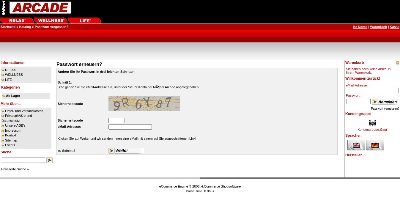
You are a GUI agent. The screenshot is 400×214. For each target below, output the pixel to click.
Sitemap (11, 140)
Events (10, 145)
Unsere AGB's (15, 125)
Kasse (394, 27)
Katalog (25, 27)
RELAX (10, 70)
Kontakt (10, 135)
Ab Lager (13, 95)
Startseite (8, 27)
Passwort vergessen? (51, 27)
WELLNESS (14, 74)
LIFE (8, 79)
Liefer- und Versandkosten (24, 111)
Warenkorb (378, 27)
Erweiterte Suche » (15, 169)
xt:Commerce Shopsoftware (221, 186)
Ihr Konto (360, 27)
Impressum (13, 130)
